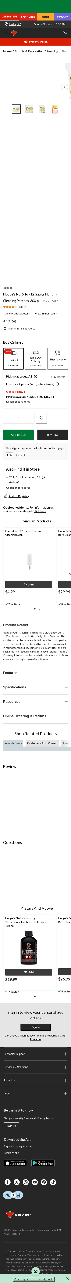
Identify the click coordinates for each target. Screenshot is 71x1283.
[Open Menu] (5, 33)
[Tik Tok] (53, 1182)
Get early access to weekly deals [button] (33, 1279)
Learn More (11, 1152)
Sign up (11, 1125)
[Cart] (65, 33)
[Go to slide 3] (42, 109)
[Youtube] (35, 1182)
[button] (35, 376)
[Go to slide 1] (16, 109)
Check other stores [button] (18, 401)
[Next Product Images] (64, 87)
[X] (17, 1182)
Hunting (52, 51)
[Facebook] (8, 1182)
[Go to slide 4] (54, 109)
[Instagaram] (26, 1182)
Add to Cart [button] (18, 434)
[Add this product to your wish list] (41, 418)
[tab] (13, 358)
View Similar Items (46, 313)
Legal (35, 1093)
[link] (16, 307)
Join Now (35, 1039)
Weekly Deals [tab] (13, 743)
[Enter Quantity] (19, 418)
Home (7, 51)
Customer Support (35, 1054)
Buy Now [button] (52, 434)
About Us (35, 1080)
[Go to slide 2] (29, 109)
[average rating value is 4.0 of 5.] (13, 307)
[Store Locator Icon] (6, 24)
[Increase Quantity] (31, 418)
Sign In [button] (35, 1027)
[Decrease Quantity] (6, 418)
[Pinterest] (44, 1182)
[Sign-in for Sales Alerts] (19, 328)
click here (40, 511)
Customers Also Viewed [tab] (42, 743)
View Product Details (17, 313)
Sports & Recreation (29, 51)
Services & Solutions (35, 1067)
